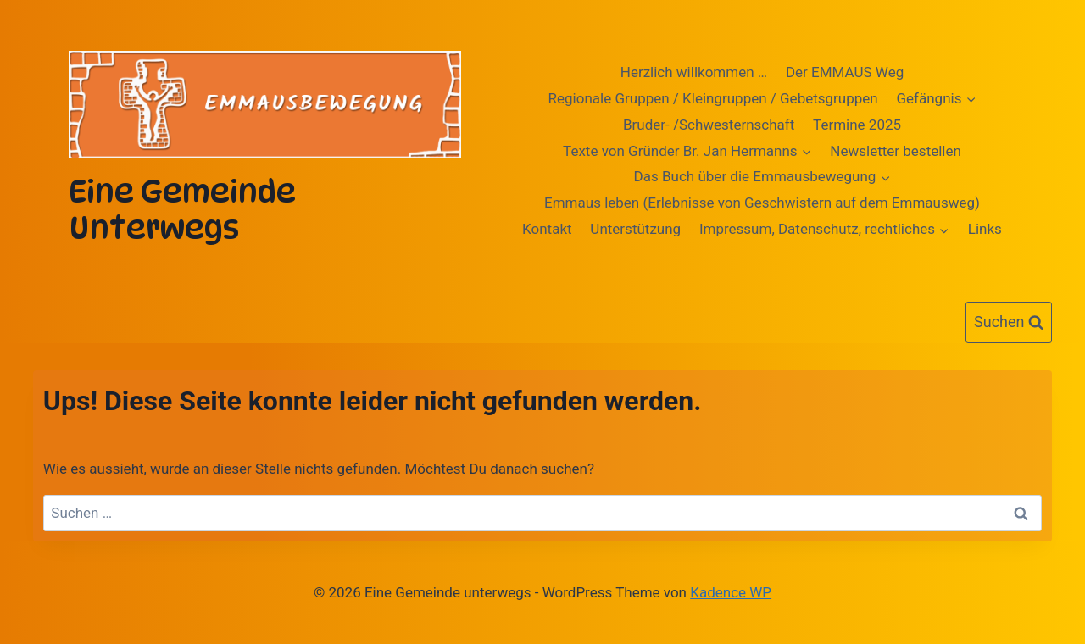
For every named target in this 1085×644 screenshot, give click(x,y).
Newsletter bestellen (895, 150)
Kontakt (547, 228)
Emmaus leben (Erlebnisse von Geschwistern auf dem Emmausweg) (762, 202)
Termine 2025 (857, 124)
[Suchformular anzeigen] (1008, 322)
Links (985, 228)
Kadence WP (730, 592)
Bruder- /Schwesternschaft (708, 124)
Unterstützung (635, 228)
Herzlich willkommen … (693, 72)
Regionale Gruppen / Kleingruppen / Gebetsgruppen (713, 98)
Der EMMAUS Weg (845, 72)
